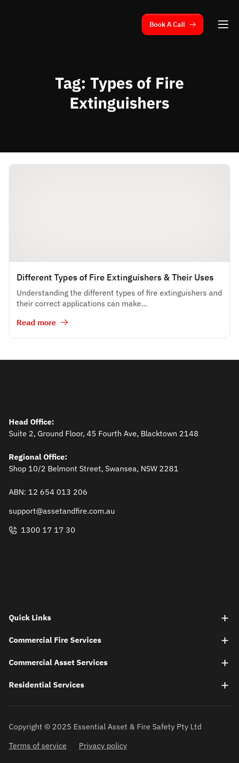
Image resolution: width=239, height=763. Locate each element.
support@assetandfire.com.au (62, 511)
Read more (36, 322)
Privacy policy (103, 745)
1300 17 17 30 (42, 530)
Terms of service (38, 745)
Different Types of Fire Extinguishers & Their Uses (115, 277)
